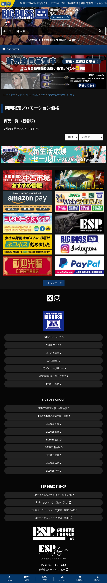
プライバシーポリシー (52, 368)
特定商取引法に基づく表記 (52, 376)
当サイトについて (52, 337)
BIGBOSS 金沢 (52, 439)
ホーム (9, 578)
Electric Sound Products (53, 565)
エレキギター (9, 94)
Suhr (43, 94)
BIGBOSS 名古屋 (52, 447)
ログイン (74, 40)
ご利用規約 (52, 360)
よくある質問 (52, 352)
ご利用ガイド (34, 40)
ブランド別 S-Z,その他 (28, 94)
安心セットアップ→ (60, 17)
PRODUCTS (11, 49)
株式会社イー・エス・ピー (53, 569)
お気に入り (62, 40)
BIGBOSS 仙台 (52, 431)
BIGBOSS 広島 (52, 462)
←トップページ (53, 283)
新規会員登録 (48, 40)
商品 (27, 578)
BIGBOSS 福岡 (52, 470)
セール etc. (62, 578)
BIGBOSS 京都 (52, 455)
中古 (44, 578)
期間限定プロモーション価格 (61, 94)
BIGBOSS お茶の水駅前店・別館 (52, 416)
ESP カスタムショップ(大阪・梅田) (53, 518)
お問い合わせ (52, 384)
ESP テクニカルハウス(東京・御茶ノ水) (53, 495)
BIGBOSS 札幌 (52, 424)
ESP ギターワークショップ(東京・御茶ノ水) (54, 510)
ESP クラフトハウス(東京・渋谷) (53, 502)
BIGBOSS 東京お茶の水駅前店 (52, 408)
